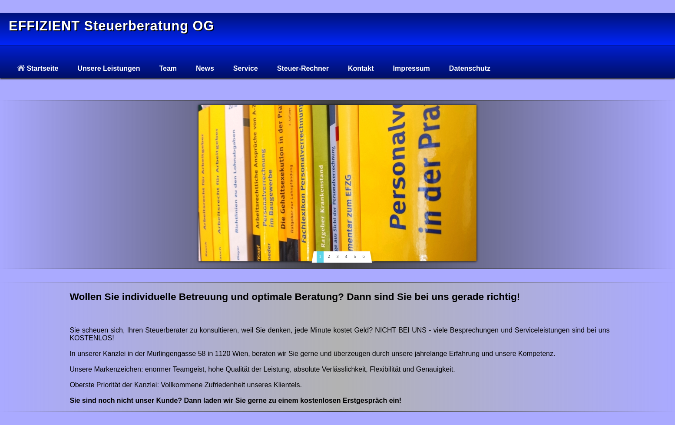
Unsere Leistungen (108, 68)
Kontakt (361, 68)
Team (168, 68)
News (205, 68)
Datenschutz (469, 68)
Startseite (37, 68)
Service (245, 68)
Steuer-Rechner (303, 68)
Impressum (411, 68)
